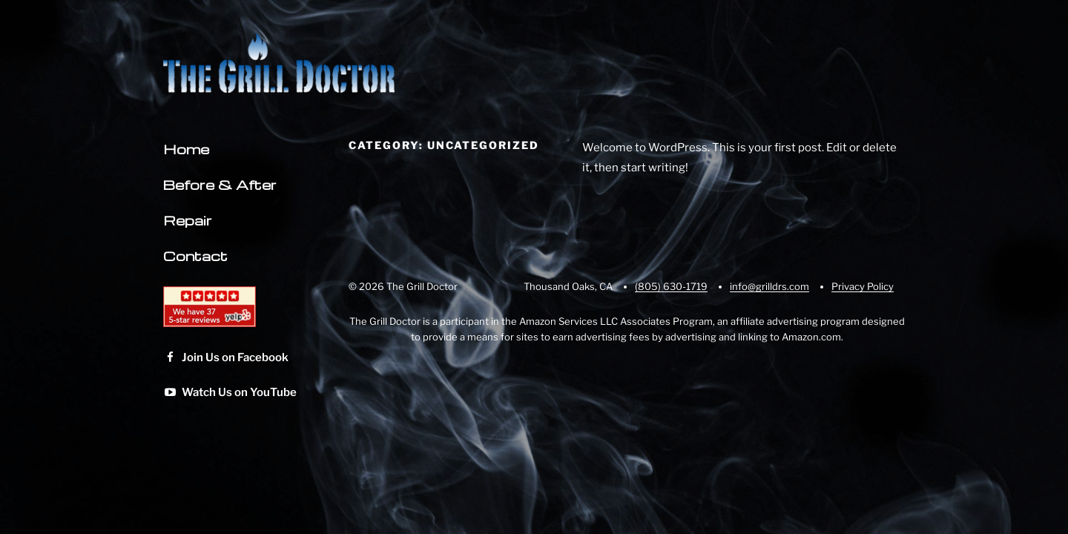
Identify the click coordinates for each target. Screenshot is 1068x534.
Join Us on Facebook (226, 357)
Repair (187, 219)
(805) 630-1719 (671, 286)
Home (186, 148)
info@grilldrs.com (769, 286)
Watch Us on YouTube (230, 392)
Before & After (220, 184)
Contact (195, 255)
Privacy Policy (862, 286)
